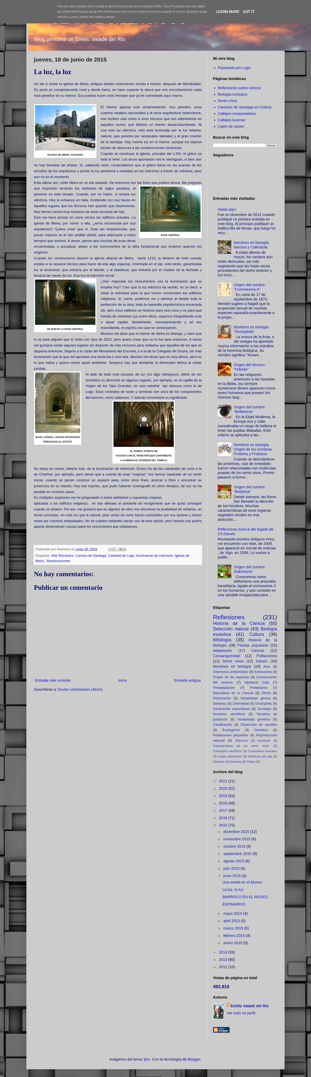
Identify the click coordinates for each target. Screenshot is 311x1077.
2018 (223, 803)
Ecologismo (231, 730)
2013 (223, 959)
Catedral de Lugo (121, 556)
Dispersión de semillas (259, 725)
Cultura (256, 634)
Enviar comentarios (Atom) (80, 689)
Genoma (235, 761)
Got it (249, 11)
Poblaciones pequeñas (230, 735)
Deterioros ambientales (230, 672)
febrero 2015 (234, 935)
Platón (251, 761)
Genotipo (264, 709)
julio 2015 (232, 868)
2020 (223, 788)
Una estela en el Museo (242, 882)
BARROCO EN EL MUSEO (245, 897)
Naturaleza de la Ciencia (233, 693)
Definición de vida (260, 756)
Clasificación (222, 725)
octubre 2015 (234, 846)
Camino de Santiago (91, 556)
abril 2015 (232, 921)
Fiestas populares (252, 645)
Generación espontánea (231, 709)
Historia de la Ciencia (239, 623)
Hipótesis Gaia (256, 682)
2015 (223, 825)
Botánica (219, 703)
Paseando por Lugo (234, 68)
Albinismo (241, 740)
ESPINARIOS (233, 904)
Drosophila (263, 703)
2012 (223, 967)
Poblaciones (267, 656)
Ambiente (264, 740)
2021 (223, 781)
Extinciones (263, 672)
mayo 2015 (233, 913)
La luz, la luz (232, 889)
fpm (147, 1059)
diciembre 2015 (236, 832)
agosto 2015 (234, 861)
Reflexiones (228, 617)
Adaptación (222, 650)
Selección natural (230, 628)
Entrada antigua (187, 680)
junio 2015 (232, 876)
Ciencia (257, 650)
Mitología (222, 639)
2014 (223, 952)
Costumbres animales (262, 751)
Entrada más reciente (53, 680)
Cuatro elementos (230, 756)
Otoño (266, 693)
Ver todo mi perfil (241, 1013)
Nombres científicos (229, 714)
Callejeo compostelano (237, 113)
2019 (223, 796)
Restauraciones (58, 561)
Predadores (258, 688)
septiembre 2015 (238, 854)
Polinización (222, 698)
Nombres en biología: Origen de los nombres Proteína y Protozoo (253, 449)
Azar (266, 666)
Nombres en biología (232, 666)
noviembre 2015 (237, 839)
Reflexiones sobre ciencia (239, 88)
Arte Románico (62, 556)
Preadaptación (224, 688)
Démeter (218, 761)
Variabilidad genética (253, 719)
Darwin (262, 661)
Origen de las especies (231, 677)
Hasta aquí (227, 209)
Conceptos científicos (227, 751)
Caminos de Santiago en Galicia (245, 107)
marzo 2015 (233, 928)
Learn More (227, 11)
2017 (223, 810)
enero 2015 (233, 943)
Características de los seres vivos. (241, 745)
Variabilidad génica (255, 698)
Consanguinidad (226, 656)
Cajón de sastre (231, 126)
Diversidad (241, 703)
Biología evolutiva (232, 94)
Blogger (194, 1059)
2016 (223, 818)
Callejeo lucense (231, 120)
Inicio (122, 680)
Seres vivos (227, 101)
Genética (261, 730)
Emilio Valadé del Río (250, 1006)
